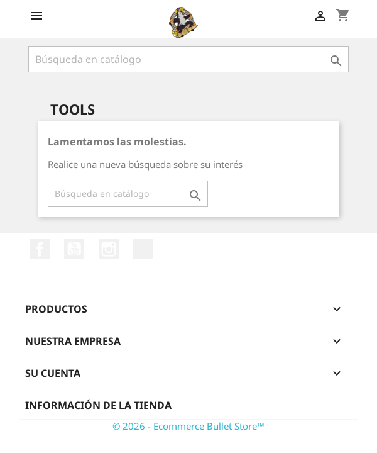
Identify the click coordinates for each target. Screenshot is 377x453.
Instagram (109, 249)
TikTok (143, 249)
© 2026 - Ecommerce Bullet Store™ (188, 426)
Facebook (40, 249)
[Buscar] (188, 59)
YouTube (74, 249)
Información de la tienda (98, 405)
